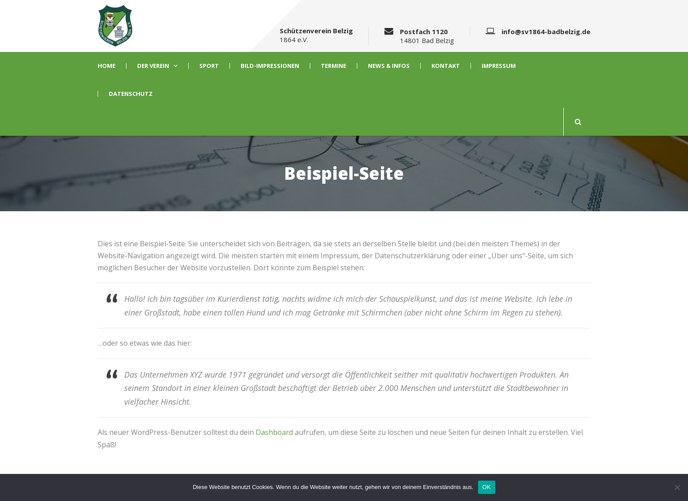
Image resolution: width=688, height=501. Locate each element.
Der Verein (153, 66)
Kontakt (445, 66)
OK (486, 487)
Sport (209, 66)
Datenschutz (131, 94)
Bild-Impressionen (270, 66)
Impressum (499, 66)
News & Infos (389, 66)
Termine (333, 66)
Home (106, 66)
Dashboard (274, 432)
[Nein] (676, 487)
